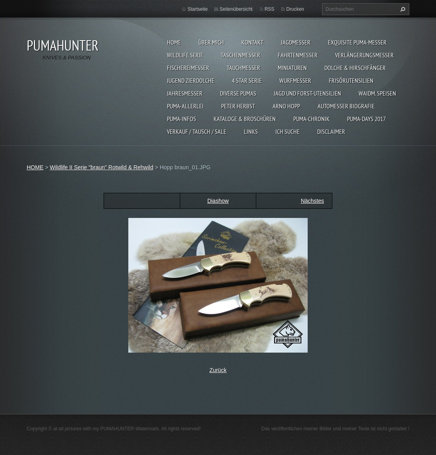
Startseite (197, 9)
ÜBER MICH (211, 42)
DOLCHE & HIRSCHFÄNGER (355, 68)
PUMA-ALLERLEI (185, 106)
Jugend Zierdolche (190, 80)
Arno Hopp (286, 106)
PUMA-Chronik (311, 119)
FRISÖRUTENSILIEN (351, 80)
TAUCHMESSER (243, 68)
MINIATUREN (292, 68)
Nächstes (312, 201)
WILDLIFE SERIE (185, 55)
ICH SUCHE (287, 131)
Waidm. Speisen (377, 93)
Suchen (402, 9)
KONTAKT (252, 42)
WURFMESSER (295, 80)
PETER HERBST (238, 106)
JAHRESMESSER (184, 93)
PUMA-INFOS (181, 119)
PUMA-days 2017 (366, 119)
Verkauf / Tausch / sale (196, 131)
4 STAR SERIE (247, 80)
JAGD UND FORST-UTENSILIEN (307, 93)
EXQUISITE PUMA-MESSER (357, 42)
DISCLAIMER (331, 131)
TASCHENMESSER (240, 55)
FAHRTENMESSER (298, 55)
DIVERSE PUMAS (238, 93)
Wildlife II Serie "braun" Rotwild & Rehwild (101, 167)
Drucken (295, 9)
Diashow (218, 201)
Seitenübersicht (236, 9)
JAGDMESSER (295, 42)
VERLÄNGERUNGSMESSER (364, 55)
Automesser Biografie (346, 106)
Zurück (218, 370)
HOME (174, 42)
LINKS (251, 131)
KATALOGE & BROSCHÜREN (245, 119)
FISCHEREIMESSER (188, 68)
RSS (270, 9)
